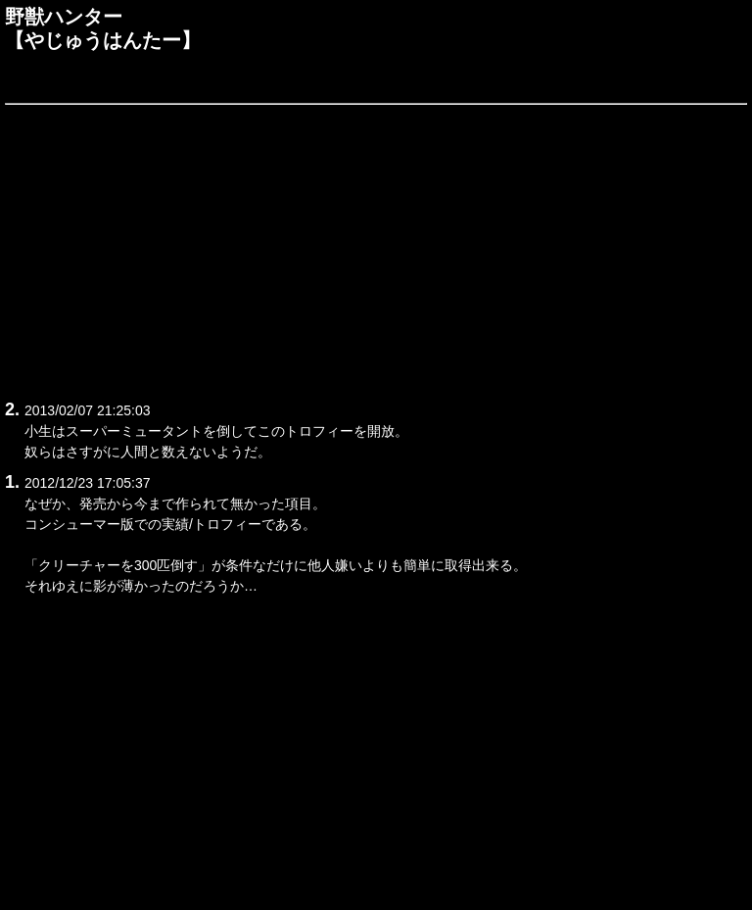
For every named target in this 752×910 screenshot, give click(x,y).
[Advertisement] (376, 249)
